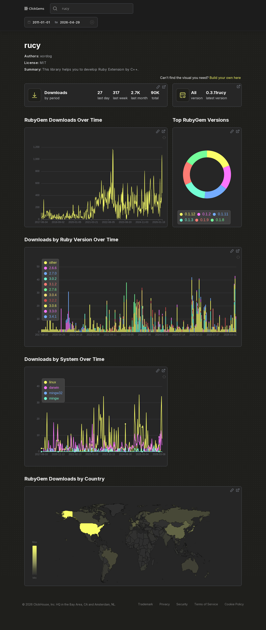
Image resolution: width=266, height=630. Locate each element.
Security (182, 604)
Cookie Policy (234, 604)
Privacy (165, 604)
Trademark (145, 604)
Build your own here (225, 78)
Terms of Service (206, 604)
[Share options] (158, 87)
